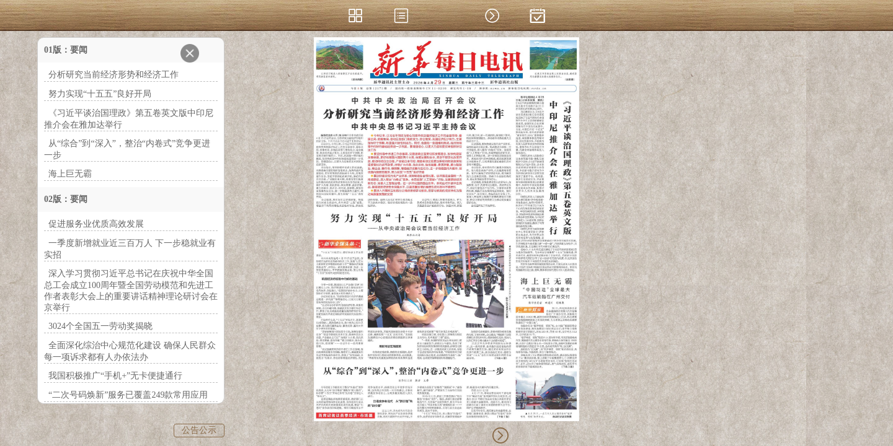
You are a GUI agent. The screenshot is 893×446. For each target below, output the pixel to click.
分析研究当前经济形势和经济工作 (113, 74)
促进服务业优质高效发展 (96, 224)
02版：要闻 (65, 199)
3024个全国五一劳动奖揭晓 (100, 326)
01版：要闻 (65, 50)
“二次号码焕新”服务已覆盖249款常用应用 (128, 395)
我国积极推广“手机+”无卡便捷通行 (115, 375)
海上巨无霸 (70, 173)
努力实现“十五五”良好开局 (99, 93)
